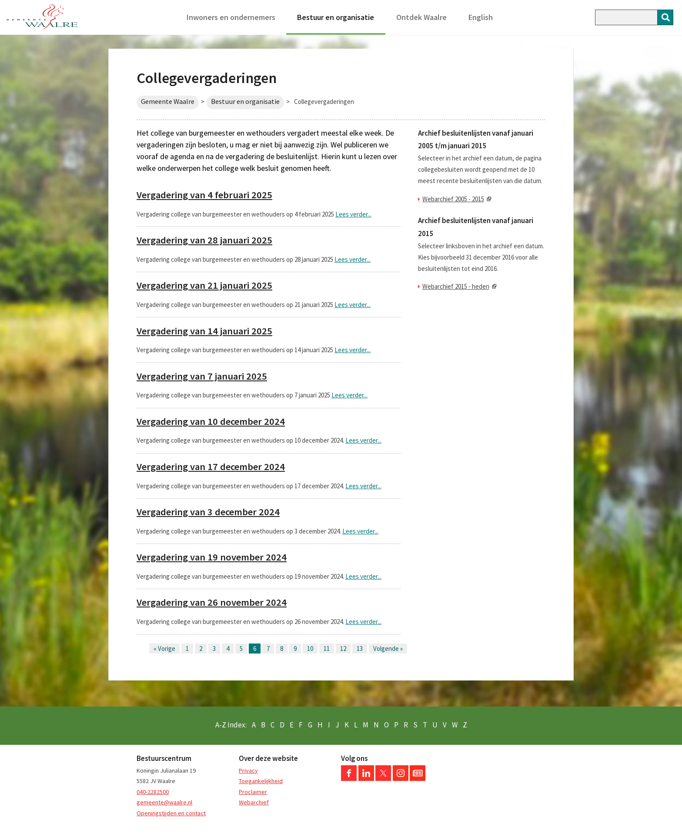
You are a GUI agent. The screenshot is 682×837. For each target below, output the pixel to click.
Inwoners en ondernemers (231, 17)
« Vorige (164, 648)
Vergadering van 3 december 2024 (208, 512)
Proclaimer (253, 792)
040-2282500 (153, 792)
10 (310, 648)
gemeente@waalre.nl (164, 802)
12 (343, 648)
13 (360, 648)
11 (327, 648)
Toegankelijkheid (261, 781)
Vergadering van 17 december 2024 (211, 466)
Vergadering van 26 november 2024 (212, 602)
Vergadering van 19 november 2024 (212, 557)
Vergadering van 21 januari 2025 (204, 285)
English (480, 17)
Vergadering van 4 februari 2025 (204, 195)
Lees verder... (353, 214)
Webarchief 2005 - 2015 (453, 199)
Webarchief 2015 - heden (455, 286)
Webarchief (254, 802)
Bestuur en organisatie (335, 17)
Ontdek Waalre (421, 17)
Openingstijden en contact (171, 813)
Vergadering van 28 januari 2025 (204, 240)
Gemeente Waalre (167, 101)
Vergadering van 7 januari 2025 (202, 376)
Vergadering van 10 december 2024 (211, 421)
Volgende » (388, 648)
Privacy (248, 770)
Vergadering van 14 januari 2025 (204, 331)
